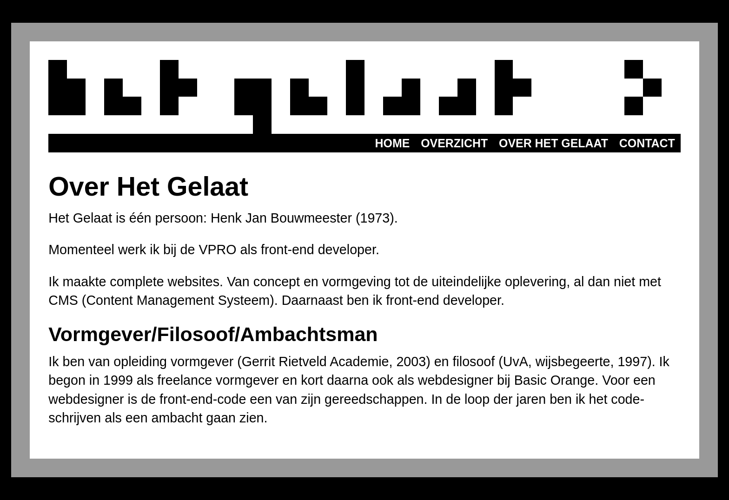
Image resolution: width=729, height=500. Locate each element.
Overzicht (454, 143)
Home (392, 143)
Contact (647, 143)
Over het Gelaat (553, 143)
